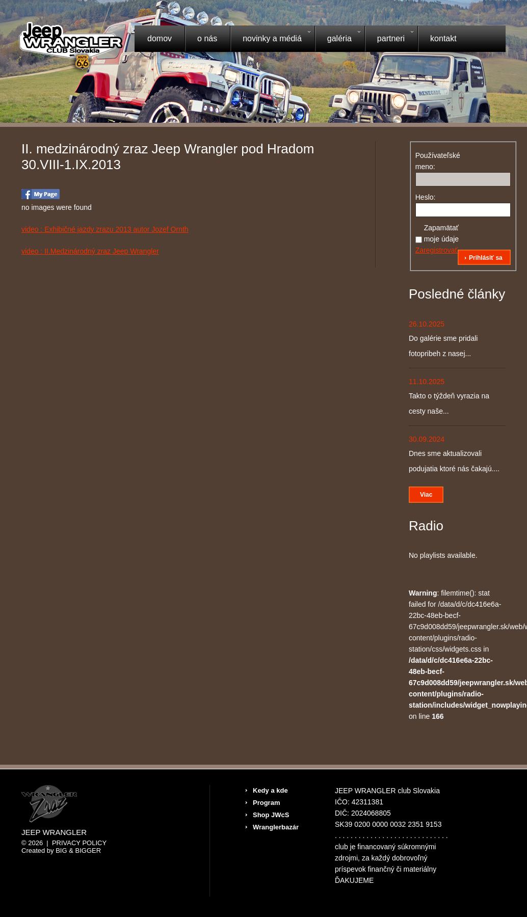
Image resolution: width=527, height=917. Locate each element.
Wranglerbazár (276, 827)
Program (266, 802)
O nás (207, 38)
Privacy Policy (79, 843)
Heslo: (425, 197)
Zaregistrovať (436, 250)
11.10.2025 (426, 381)
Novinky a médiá (270, 39)
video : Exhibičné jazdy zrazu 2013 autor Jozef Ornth (105, 229)
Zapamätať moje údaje (441, 233)
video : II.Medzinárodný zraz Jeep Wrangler (90, 251)
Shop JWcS (271, 815)
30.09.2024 (426, 439)
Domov (159, 38)
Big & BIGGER (78, 850)
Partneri (388, 39)
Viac (426, 494)
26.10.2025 (426, 324)
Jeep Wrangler (54, 832)
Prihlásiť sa (486, 257)
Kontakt (443, 38)
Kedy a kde (270, 790)
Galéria (337, 39)
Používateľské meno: (433, 161)
